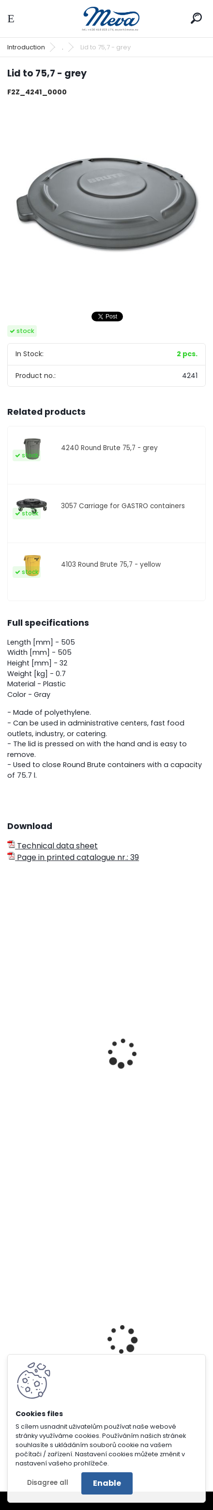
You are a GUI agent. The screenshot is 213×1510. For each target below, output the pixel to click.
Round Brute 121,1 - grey (57, 1119)
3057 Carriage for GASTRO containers (123, 506)
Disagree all (47, 1482)
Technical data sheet (52, 845)
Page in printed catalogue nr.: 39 (73, 857)
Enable (107, 1483)
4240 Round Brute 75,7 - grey (109, 448)
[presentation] (11, 1040)
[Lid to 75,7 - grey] (106, 204)
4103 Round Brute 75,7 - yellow (111, 564)
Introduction (26, 47)
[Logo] (106, 18)
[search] (196, 18)
